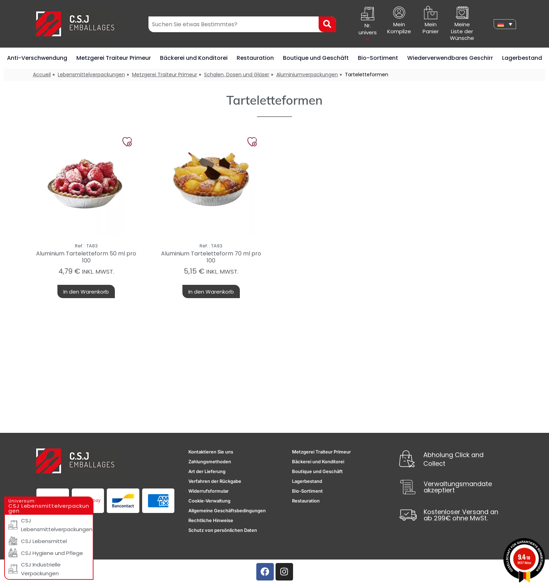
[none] (505, 24)
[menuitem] (505, 24)
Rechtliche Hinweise (210, 520)
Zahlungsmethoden (209, 461)
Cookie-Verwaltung (209, 501)
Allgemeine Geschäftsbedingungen (227, 510)
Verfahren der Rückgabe (214, 481)
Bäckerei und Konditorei (194, 58)
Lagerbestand (522, 58)
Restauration (255, 58)
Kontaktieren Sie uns (210, 452)
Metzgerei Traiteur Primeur (113, 58)
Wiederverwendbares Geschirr (450, 58)
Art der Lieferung (206, 471)
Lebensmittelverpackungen (91, 74)
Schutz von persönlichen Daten (222, 530)
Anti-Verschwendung (37, 58)
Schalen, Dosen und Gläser (236, 74)
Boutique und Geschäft (316, 58)
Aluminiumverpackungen (307, 74)
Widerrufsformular (208, 491)
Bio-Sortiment (378, 58)
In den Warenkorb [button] (86, 291)
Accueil (42, 74)
